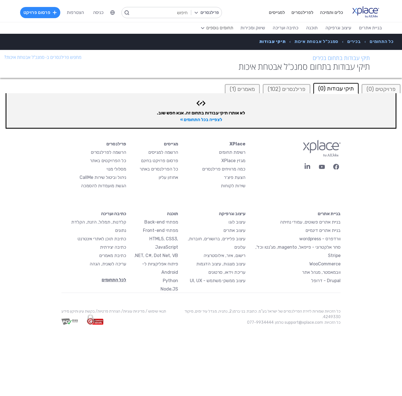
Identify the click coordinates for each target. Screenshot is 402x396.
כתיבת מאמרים (112, 255)
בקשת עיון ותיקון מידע (78, 311)
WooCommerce (325, 264)
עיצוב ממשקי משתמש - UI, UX (217, 280)
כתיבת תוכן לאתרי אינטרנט (102, 238)
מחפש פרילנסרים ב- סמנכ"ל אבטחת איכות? (43, 57)
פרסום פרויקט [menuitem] (40, 12)
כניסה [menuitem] (98, 12)
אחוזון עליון (168, 177)
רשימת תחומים (232, 152)
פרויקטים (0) (381, 89)
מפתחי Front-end (160, 230)
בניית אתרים (329, 213)
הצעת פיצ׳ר (234, 177)
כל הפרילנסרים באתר (159, 169)
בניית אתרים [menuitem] (370, 27)
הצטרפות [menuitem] (75, 12)
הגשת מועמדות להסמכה (103, 185)
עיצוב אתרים (234, 230)
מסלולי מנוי (116, 169)
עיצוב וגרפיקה (232, 213)
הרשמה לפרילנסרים (108, 152)
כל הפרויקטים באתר (108, 160)
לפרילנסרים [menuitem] (302, 12)
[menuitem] (112, 12)
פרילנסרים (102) (286, 89)
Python (170, 280)
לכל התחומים (114, 279)
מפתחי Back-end (161, 222)
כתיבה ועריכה (113, 213)
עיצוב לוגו (236, 222)
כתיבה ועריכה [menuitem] (285, 27)
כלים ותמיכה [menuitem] (331, 12)
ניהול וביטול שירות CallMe (103, 177)
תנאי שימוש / (155, 311)
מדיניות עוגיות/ (132, 311)
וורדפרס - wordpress (320, 238)
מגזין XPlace (233, 160)
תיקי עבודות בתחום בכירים (341, 58)
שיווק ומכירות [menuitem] (252, 27)
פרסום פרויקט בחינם (159, 160)
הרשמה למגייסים (163, 152)
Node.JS (169, 289)
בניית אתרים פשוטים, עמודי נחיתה (310, 222)
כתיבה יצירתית (113, 247)
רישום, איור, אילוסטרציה (224, 255)
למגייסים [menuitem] (277, 12)
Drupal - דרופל (326, 280)
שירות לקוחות (233, 185)
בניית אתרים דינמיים (323, 230)
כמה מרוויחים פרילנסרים (223, 169)
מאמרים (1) (242, 89)
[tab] (381, 88)
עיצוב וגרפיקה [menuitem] (338, 27)
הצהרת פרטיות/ (107, 311)
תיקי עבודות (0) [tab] (336, 88)
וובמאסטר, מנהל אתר (321, 272)
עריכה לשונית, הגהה (108, 264)
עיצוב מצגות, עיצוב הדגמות (220, 264)
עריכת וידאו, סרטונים (226, 272)
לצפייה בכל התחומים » (201, 119)
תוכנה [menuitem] (312, 27)
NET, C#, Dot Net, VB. (156, 255)
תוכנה (172, 213)
